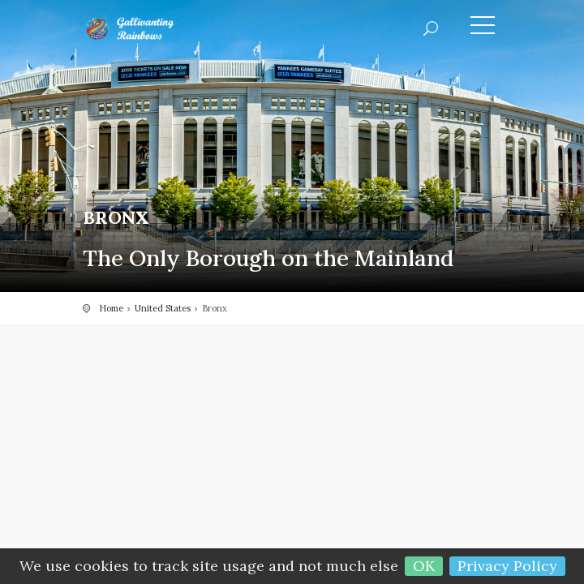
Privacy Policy (507, 565)
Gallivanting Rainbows (156, 28)
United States (163, 308)
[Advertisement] (292, 459)
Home (111, 308)
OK (424, 565)
